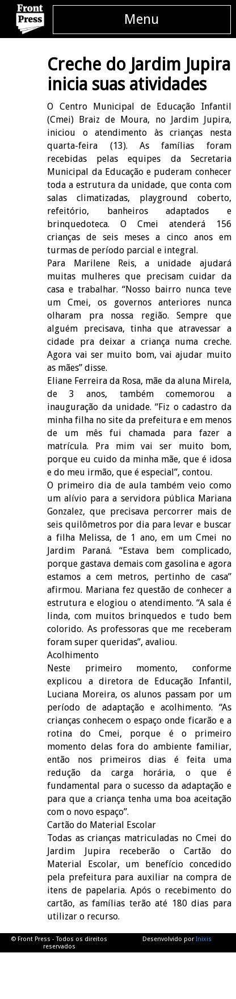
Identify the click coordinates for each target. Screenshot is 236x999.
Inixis (204, 939)
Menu (141, 19)
